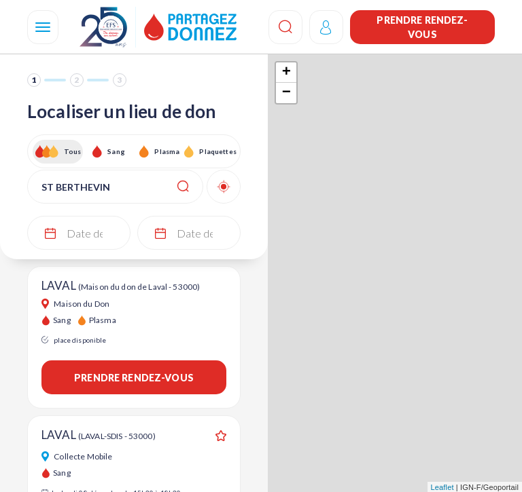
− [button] (286, 93)
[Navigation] (42, 27)
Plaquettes (217, 151)
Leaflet (442, 487)
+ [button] (286, 72)
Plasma (166, 151)
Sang (116, 151)
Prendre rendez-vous (422, 27)
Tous (73, 151)
